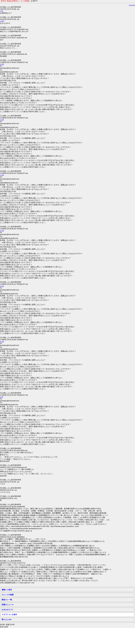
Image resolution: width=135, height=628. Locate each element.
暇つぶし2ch (6, 619)
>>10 (2, 21)
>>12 (2, 231)
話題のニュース (8, 605)
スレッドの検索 (8, 595)
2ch (130, 5)
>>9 (1, 11)
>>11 (2, 286)
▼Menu (133, 5)
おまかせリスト (8, 609)
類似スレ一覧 (7, 600)
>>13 (2, 175)
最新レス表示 (7, 590)
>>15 (2, 64)
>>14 (2, 120)
